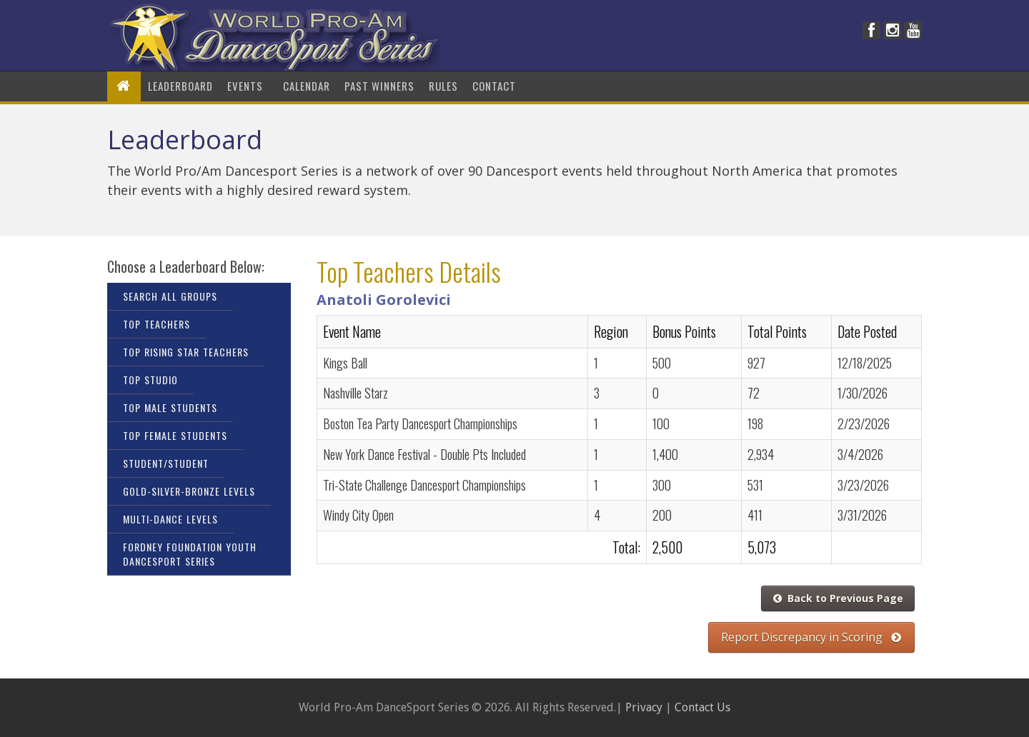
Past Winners (379, 86)
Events (248, 86)
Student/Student (166, 463)
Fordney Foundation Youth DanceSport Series (190, 553)
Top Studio (150, 379)
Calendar (306, 86)
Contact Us (702, 707)
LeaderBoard (180, 86)
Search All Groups (170, 296)
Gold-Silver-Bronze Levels (189, 490)
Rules (443, 86)
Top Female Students (175, 435)
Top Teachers (156, 323)
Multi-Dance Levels (170, 518)
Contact (494, 86)
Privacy (643, 707)
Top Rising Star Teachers (186, 351)
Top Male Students (170, 407)
